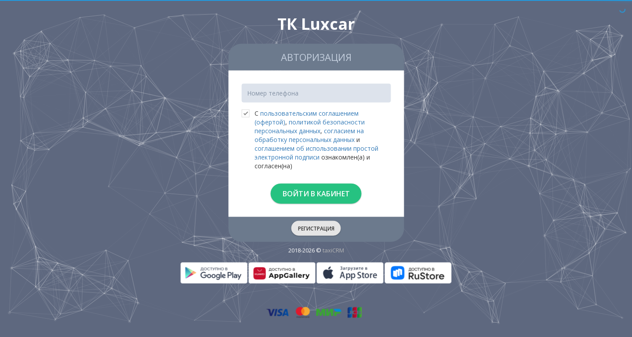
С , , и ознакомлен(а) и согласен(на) (309, 139)
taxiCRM (333, 250)
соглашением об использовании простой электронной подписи (316, 152)
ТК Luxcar (316, 24)
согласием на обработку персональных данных (309, 135)
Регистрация (316, 228)
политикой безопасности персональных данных (310, 126)
